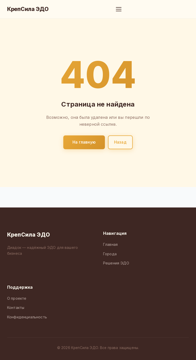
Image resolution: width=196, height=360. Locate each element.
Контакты (15, 307)
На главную (84, 142)
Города (110, 254)
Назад (120, 142)
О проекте (16, 298)
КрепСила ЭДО (27, 9)
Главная (110, 244)
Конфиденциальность (27, 317)
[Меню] (118, 9)
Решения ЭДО (116, 263)
